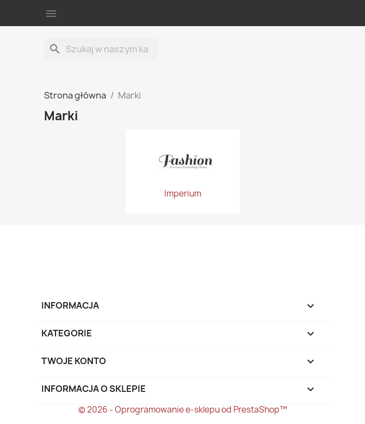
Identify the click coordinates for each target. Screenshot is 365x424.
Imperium (182, 193)
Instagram (113, 242)
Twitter (83, 242)
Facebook (54, 242)
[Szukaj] (100, 49)
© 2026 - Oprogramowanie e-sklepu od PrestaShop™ (182, 409)
